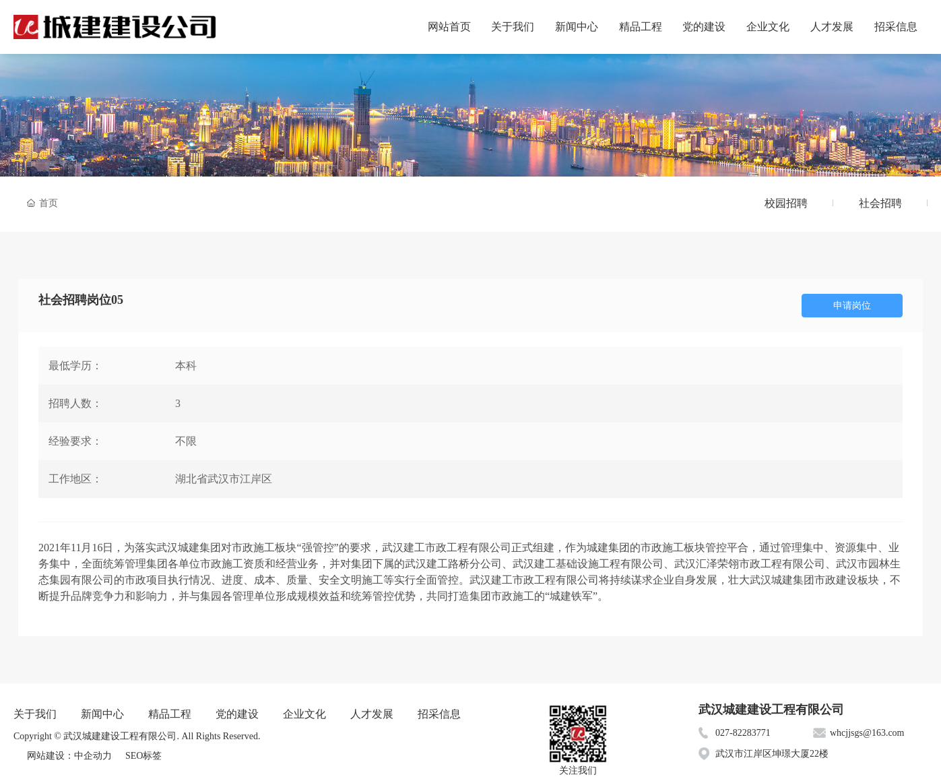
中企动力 (93, 756)
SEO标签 (143, 756)
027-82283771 (743, 733)
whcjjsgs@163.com (867, 733)
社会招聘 (880, 203)
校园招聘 (786, 203)
